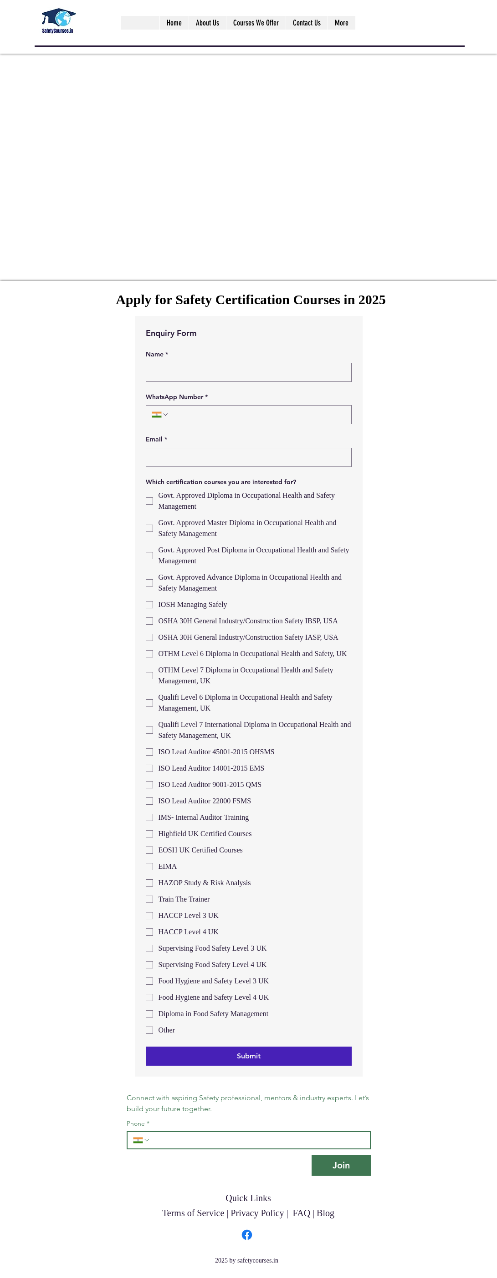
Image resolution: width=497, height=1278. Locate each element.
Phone (138, 1124)
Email (156, 439)
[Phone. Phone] (257, 1140)
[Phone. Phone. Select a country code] (141, 1140)
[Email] (246, 457)
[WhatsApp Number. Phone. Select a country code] (160, 414)
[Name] (246, 372)
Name (157, 354)
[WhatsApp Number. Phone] (257, 415)
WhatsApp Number (177, 397)
